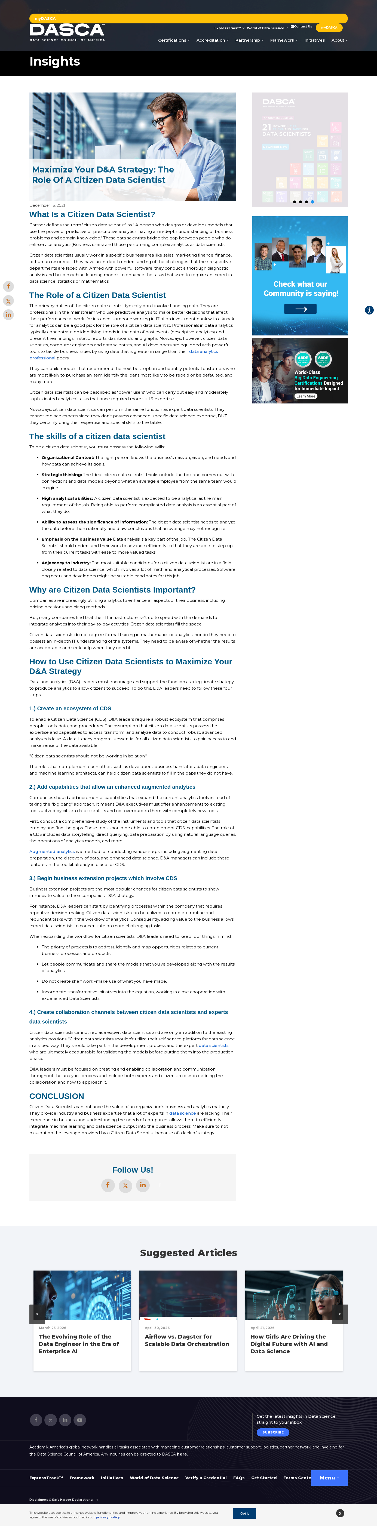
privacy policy (108, 1517)
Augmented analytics (52, 851)
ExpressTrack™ (229, 28)
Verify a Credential (206, 1477)
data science (182, 1113)
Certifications (174, 40)
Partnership (249, 40)
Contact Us (301, 26)
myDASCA (45, 18)
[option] (300, 370)
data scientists (214, 1045)
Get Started (264, 1477)
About (340, 40)
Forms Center (298, 1477)
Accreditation (213, 40)
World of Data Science (267, 28)
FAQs (239, 1477)
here (182, 1454)
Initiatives (315, 40)
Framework (284, 40)
